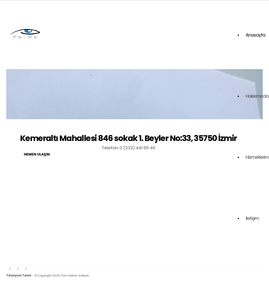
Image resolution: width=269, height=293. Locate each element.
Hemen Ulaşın (37, 154)
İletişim (252, 218)
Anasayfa (255, 35)
